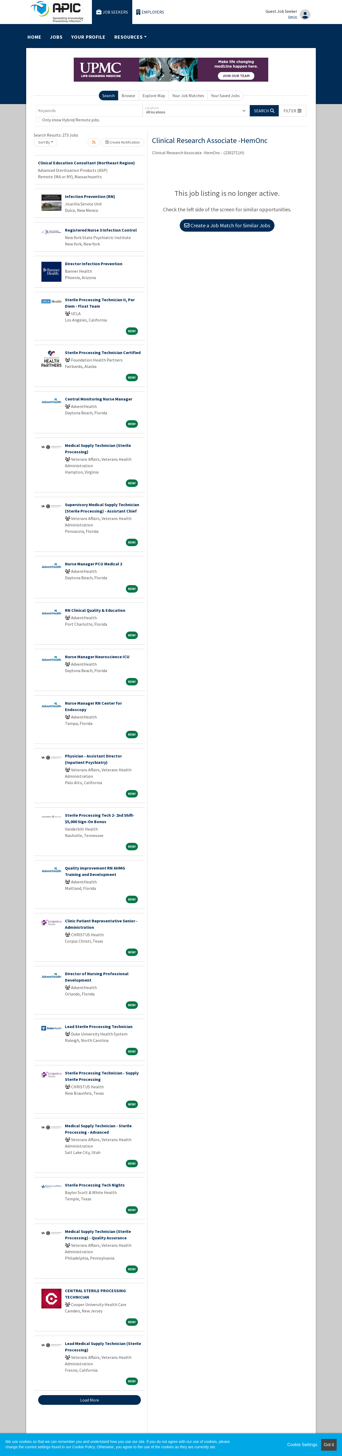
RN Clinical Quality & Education (95, 610)
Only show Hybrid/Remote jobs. (71, 119)
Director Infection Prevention (93, 263)
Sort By (44, 142)
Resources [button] (128, 37)
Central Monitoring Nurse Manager (98, 399)
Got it (329, 1444)
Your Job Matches (188, 95)
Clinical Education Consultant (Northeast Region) (86, 162)
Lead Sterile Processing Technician (99, 1026)
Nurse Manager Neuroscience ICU (97, 656)
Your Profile (88, 37)
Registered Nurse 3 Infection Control (101, 230)
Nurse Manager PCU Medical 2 (93, 563)
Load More (89, 1400)
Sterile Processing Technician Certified (103, 352)
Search (108, 95)
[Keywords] (89, 111)
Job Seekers (112, 12)
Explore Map (153, 95)
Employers (150, 12)
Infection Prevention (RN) (90, 196)
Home (34, 37)
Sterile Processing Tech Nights (95, 1185)
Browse (128, 95)
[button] (292, 111)
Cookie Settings (302, 1444)
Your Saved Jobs (225, 95)
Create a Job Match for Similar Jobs (227, 225)
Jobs (56, 37)
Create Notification (123, 142)
